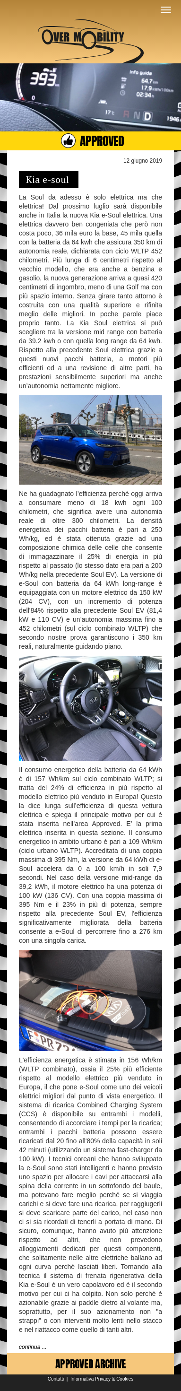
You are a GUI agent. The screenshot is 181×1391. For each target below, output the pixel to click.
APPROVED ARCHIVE (90, 1364)
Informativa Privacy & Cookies (101, 1379)
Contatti (56, 1379)
